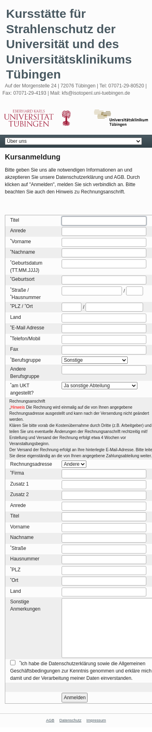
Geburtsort (23, 279)
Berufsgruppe (26, 360)
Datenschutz (70, 720)
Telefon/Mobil (26, 339)
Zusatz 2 (19, 494)
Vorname (21, 241)
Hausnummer (26, 297)
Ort (29, 306)
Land (15, 317)
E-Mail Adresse (28, 328)
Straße (19, 290)
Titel (14, 220)
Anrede (18, 230)
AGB (50, 720)
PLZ (16, 306)
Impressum (96, 720)
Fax (14, 349)
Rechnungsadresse (31, 464)
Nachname (23, 252)
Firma (18, 473)
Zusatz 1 (19, 484)
